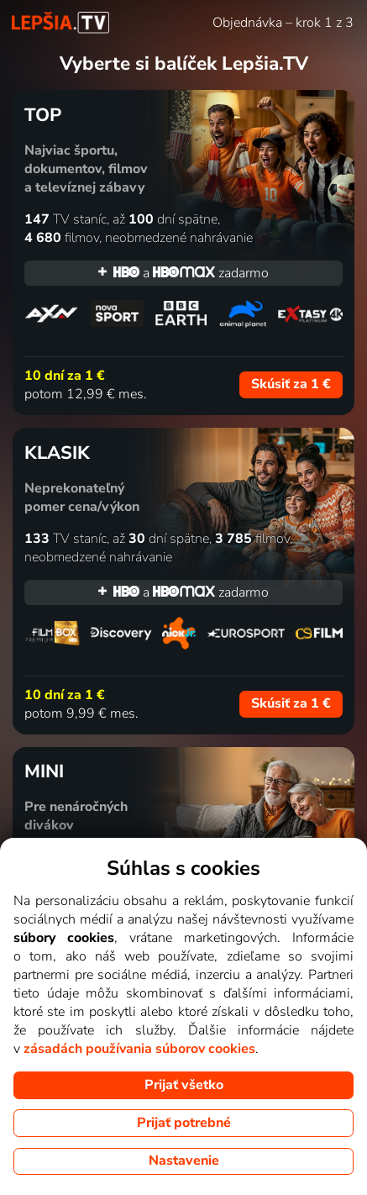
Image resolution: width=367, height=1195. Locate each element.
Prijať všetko (183, 1085)
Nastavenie (184, 1160)
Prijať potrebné (184, 1122)
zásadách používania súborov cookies (139, 1049)
